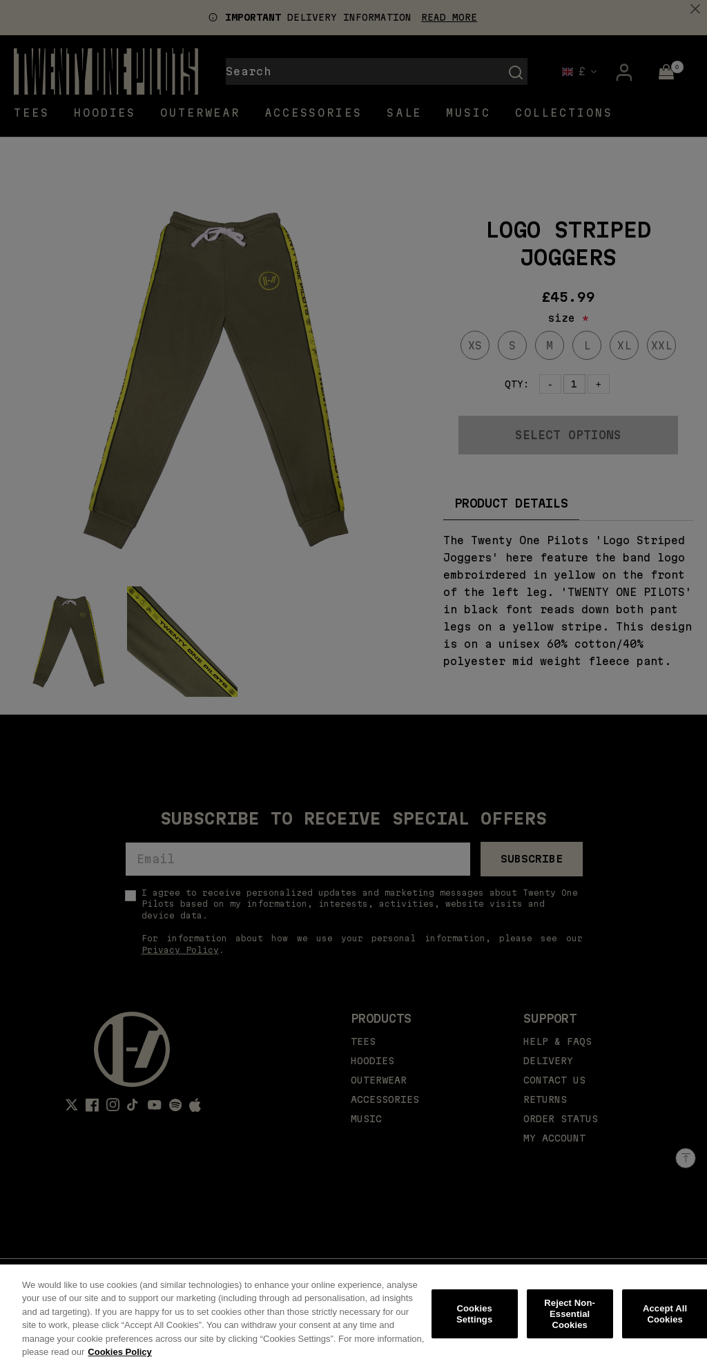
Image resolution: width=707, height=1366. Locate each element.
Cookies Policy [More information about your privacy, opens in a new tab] (119, 1359)
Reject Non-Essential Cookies (569, 1321)
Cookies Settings (474, 1321)
